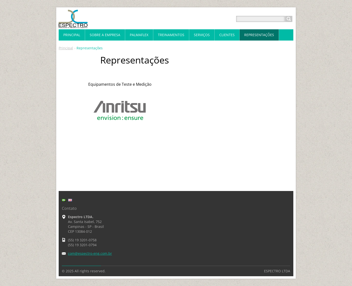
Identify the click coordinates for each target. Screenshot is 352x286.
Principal (66, 48)
